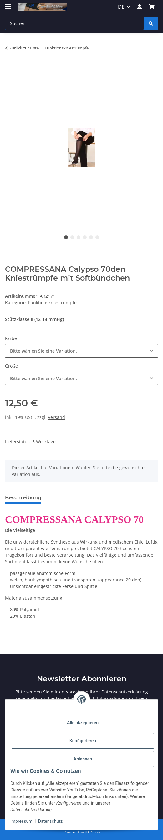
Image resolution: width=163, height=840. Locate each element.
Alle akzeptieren (83, 722)
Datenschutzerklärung (124, 692)
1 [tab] (66, 237)
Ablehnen (83, 758)
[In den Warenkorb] (10, 67)
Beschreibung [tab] (23, 498)
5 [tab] (91, 237)
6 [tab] (97, 237)
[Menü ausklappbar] (8, 4)
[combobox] (81, 351)
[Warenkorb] (151, 7)
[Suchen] (74, 23)
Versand (56, 417)
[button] (139, 7)
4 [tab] (85, 237)
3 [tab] (78, 237)
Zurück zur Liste (24, 48)
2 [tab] (72, 237)
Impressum (21, 821)
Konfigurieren (82, 740)
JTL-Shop (92, 832)
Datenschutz (50, 821)
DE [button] (121, 6)
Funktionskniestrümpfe (52, 303)
